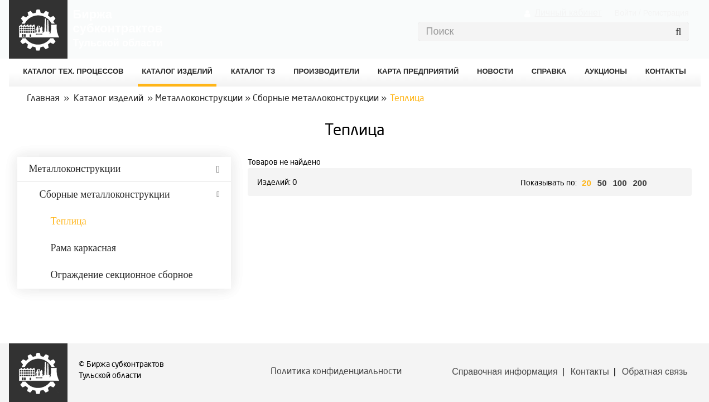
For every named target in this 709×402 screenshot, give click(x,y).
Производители (326, 71)
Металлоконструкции (199, 98)
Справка (549, 71)
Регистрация (666, 12)
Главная (43, 98)
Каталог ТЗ (253, 71)
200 (640, 183)
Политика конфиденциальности (336, 371)
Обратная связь (655, 371)
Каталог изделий (177, 71)
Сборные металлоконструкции (316, 98)
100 (619, 183)
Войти (625, 12)
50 (602, 183)
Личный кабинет (567, 12)
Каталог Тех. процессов (73, 71)
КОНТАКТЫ (665, 71)
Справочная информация (504, 371)
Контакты (590, 371)
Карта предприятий (418, 71)
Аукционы (606, 71)
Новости (495, 71)
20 (586, 183)
